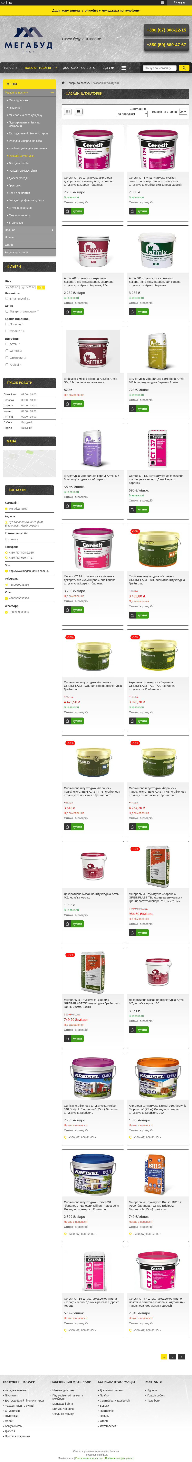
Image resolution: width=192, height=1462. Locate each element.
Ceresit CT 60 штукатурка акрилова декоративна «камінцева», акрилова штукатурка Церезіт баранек (88, 181)
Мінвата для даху (64, 1390)
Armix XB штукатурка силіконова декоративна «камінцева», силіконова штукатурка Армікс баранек (154, 281)
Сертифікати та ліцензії (115, 1400)
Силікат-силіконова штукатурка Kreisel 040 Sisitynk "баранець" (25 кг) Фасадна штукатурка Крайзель (91, 1109)
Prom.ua (114, 1451)
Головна (10, 67)
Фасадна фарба (19, 163)
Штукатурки (12, 1410)
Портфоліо (107, 1410)
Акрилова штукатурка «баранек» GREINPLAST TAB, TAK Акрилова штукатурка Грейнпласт (152, 686)
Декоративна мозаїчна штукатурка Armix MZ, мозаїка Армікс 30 (156, 1001)
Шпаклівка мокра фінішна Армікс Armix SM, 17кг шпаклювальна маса (90, 380)
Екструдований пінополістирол (28, 133)
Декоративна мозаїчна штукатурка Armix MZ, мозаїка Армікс (91, 895)
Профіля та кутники (17, 1436)
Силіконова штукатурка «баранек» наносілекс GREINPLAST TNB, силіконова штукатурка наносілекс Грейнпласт (157, 791)
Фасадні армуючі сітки (23, 170)
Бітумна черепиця (20, 207)
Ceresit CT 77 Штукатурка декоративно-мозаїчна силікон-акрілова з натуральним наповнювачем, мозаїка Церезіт (157, 1302)
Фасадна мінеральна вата (25, 140)
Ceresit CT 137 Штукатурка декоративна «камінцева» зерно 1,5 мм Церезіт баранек (156, 479)
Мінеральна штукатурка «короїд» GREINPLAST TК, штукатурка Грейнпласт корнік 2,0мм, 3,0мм (92, 1003)
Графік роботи (156, 1395)
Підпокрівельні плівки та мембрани (24, 124)
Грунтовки (15, 185)
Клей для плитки (19, 192)
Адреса (152, 1390)
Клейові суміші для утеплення (28, 148)
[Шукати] (184, 68)
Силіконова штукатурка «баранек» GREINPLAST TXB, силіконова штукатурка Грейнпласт (93, 686)
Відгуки (108, 67)
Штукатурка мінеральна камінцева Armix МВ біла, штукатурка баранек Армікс (156, 380)
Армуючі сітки (13, 1426)
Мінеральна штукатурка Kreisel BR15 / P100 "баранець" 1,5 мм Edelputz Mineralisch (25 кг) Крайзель (155, 1205)
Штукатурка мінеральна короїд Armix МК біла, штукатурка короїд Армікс (91, 477)
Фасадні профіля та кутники (26, 200)
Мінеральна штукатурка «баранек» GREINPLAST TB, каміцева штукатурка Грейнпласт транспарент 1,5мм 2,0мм (155, 897)
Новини (9, 237)
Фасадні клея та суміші (19, 1405)
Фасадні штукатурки (21, 155)
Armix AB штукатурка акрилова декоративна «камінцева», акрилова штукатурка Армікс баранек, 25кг (88, 281)
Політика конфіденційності (119, 1458)
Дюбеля (10, 1431)
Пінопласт (15, 107)
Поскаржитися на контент (89, 1458)
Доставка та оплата (79, 67)
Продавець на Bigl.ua (96, 1454)
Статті (9, 244)
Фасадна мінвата (15, 1390)
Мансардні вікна (19, 100)
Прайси (104, 1395)
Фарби (9, 1420)
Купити (77, 211)
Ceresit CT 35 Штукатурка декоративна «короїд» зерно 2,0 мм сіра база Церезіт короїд (91, 1302)
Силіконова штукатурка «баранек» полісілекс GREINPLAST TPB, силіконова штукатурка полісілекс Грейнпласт (92, 791)
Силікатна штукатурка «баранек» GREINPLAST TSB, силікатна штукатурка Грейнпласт (157, 580)
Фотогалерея (108, 1426)
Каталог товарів (38, 67)
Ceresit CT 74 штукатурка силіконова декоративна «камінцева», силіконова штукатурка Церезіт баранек (89, 580)
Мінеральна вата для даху (25, 115)
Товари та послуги (78, 83)
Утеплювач (16, 222)
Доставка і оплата (111, 1390)
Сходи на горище (20, 215)
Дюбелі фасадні (19, 178)
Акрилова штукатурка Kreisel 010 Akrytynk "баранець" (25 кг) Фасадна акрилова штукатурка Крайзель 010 (157, 1109)
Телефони (153, 1400)
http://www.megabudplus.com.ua (29, 571)
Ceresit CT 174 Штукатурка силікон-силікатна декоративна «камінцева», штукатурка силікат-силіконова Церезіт (155, 181)
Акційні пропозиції (16, 252)
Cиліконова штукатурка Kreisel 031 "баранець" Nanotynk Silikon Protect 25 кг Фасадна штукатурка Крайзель (91, 1205)
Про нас (10, 229)
